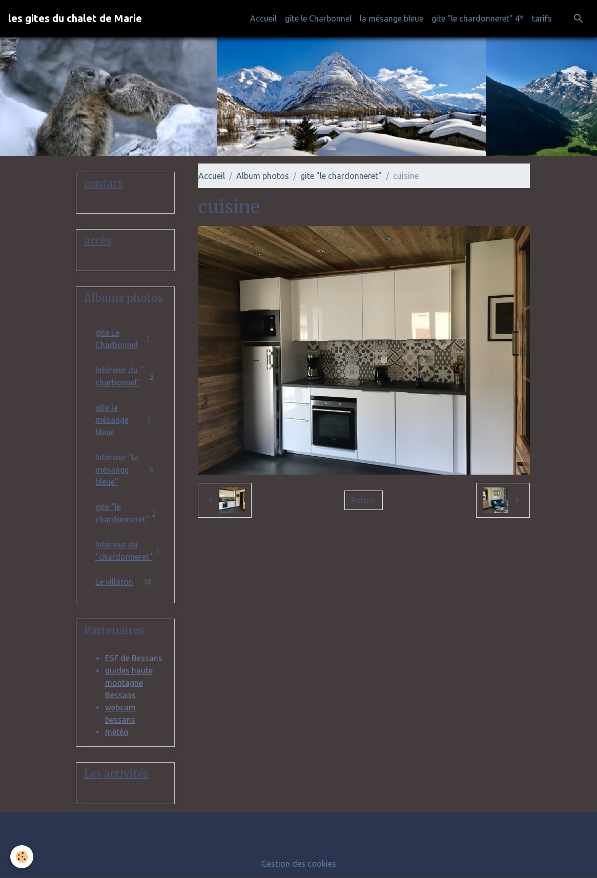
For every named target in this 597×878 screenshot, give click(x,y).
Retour (363, 500)
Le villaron (125, 581)
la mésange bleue (391, 18)
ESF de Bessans (133, 658)
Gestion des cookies (298, 863)
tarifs (542, 18)
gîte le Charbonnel (318, 18)
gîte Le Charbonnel (125, 339)
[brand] (75, 18)
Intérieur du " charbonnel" (125, 376)
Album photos (262, 175)
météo (117, 732)
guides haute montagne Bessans (129, 683)
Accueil (263, 18)
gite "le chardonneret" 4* (477, 18)
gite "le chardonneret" (341, 175)
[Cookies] (21, 856)
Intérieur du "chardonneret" (129, 550)
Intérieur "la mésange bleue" (125, 469)
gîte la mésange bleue (125, 420)
